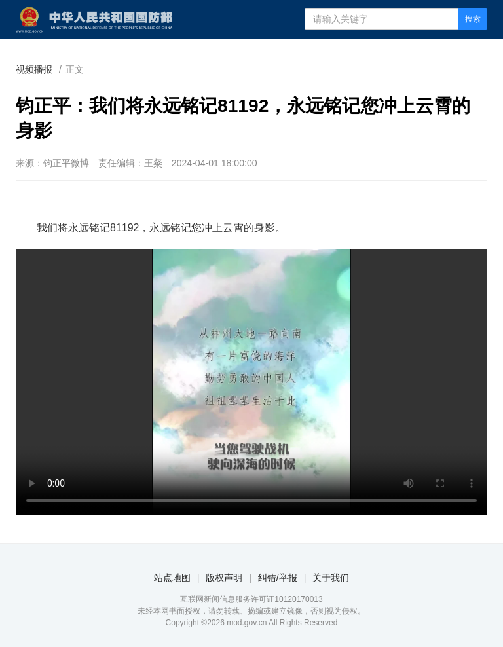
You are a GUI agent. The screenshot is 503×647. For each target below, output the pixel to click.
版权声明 (224, 577)
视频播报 (34, 69)
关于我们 (330, 577)
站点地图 (172, 577)
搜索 (473, 19)
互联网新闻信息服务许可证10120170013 (251, 599)
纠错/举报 (277, 577)
